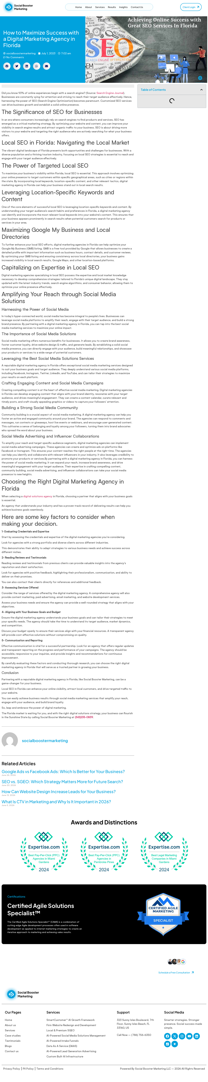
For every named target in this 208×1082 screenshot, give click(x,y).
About (88, 7)
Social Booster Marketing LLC (153, 1068)
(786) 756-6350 (141, 1035)
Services (100, 7)
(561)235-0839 (84, 717)
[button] (7, 66)
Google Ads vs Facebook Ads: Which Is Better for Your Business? (63, 771)
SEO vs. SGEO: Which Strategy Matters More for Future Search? (62, 781)
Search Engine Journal (110, 93)
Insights (123, 7)
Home (78, 7)
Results (112, 7)
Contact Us (137, 7)
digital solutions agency (37, 496)
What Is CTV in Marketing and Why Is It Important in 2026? (56, 801)
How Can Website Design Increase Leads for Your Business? (59, 791)
